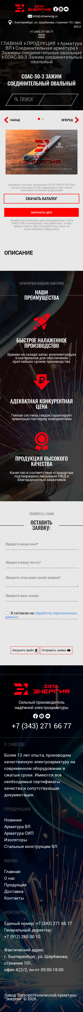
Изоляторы (15, 839)
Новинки (13, 820)
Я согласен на (41, 615)
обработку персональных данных (41, 615)
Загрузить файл (25, 650)
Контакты (14, 898)
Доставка (13, 891)
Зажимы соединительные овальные (41, 52)
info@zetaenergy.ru (43, 16)
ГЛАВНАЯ (11, 43)
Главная (12, 871)
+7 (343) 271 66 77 (41, 725)
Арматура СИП (19, 833)
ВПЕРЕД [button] (70, 120)
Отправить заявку (56, 650)
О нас (9, 878)
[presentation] (39, 632)
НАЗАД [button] (12, 120)
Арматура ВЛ (17, 826)
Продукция (15, 884)
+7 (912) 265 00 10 (22, 936)
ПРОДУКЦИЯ (41, 43)
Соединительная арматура (45, 48)
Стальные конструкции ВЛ (30, 846)
